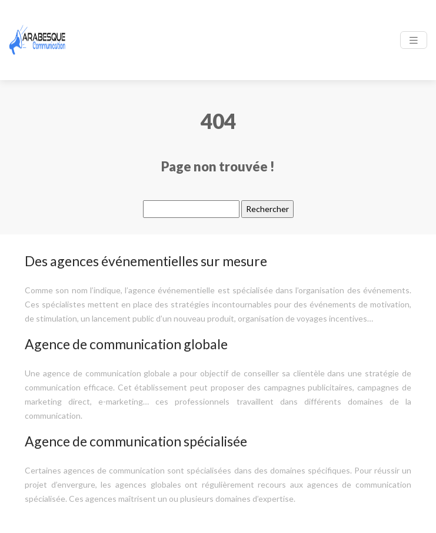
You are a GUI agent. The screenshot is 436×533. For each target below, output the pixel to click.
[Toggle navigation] (413, 40)
